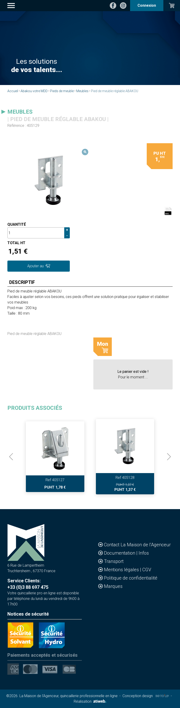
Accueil (12, 91)
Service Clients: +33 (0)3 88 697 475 (27, 584)
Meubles (82, 91)
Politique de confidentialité (130, 578)
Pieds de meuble (62, 91)
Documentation (120, 553)
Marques (113, 586)
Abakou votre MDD (34, 91)
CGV (146, 569)
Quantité (16, 224)
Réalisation (90, 701)
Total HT (16, 243)
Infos (144, 553)
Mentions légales (122, 569)
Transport (114, 561)
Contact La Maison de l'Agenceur (137, 544)
